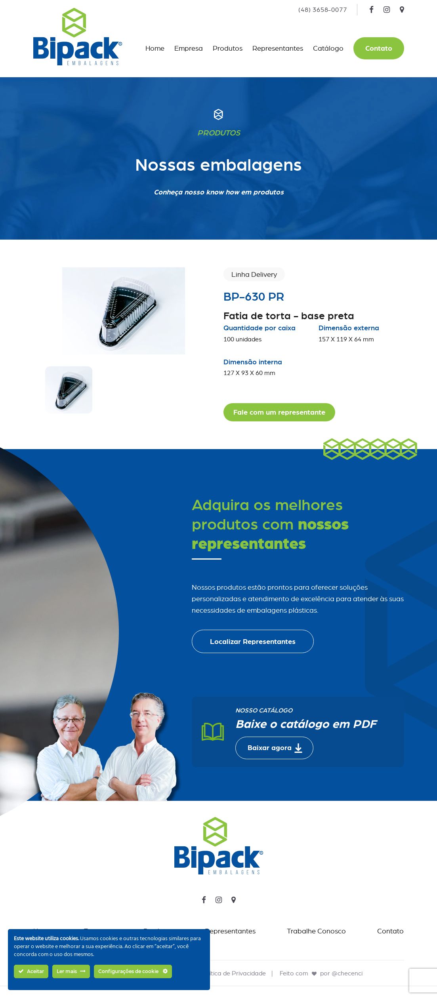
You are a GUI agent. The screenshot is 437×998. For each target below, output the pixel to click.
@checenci (347, 973)
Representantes (277, 48)
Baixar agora (275, 748)
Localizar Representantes (253, 641)
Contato (378, 48)
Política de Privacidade (233, 973)
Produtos (227, 48)
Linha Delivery (254, 274)
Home (154, 48)
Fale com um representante (279, 412)
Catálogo (328, 48)
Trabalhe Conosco (316, 930)
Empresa (188, 48)
